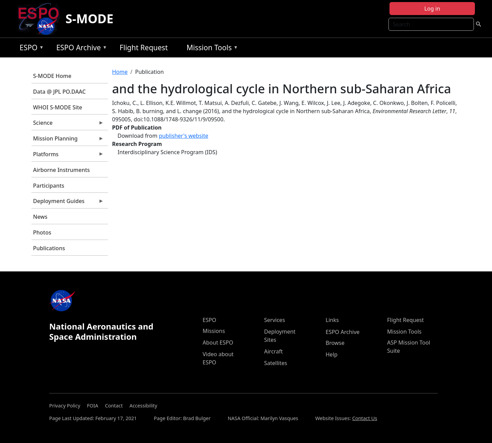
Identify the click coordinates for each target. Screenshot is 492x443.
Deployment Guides (67, 202)
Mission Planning (67, 140)
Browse (335, 343)
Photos (42, 232)
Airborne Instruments (61, 170)
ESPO (30, 49)
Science (67, 124)
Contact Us (364, 418)
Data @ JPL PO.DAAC (59, 91)
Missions (214, 331)
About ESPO (218, 342)
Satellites (275, 363)
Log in (432, 8)
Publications (49, 248)
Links (332, 320)
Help (332, 354)
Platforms (67, 155)
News (40, 216)
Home (120, 72)
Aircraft (273, 351)
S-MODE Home (52, 76)
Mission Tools (210, 49)
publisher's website (183, 135)
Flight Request (144, 47)
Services (274, 320)
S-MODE (89, 18)
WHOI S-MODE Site (57, 107)
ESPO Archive (80, 49)
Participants (48, 185)
